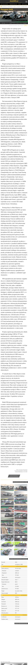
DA (19, 4)
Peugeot (18, 6)
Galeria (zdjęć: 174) (20, 482)
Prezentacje (13, 4)
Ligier (14, 6)
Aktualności (4, 4)
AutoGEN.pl (4, 6)
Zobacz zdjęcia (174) (19, 20)
